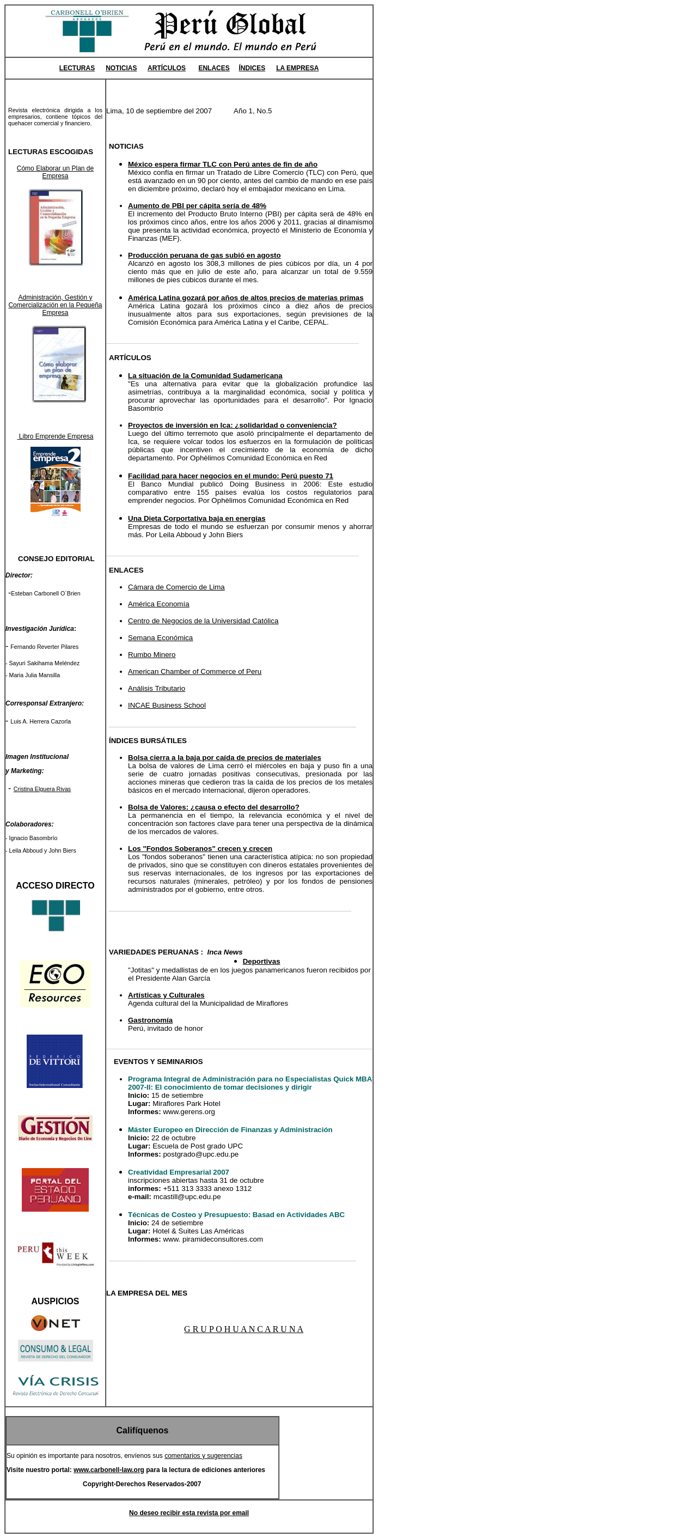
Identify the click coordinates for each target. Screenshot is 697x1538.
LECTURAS (77, 68)
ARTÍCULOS (167, 68)
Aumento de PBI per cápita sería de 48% (197, 206)
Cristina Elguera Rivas (42, 789)
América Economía (158, 604)
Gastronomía (150, 1020)
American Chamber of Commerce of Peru (194, 671)
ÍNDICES (252, 68)
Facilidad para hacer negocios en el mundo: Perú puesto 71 (230, 476)
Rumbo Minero (151, 655)
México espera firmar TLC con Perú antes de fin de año (222, 164)
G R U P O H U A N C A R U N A (243, 1329)
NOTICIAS (121, 68)
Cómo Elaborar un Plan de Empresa (55, 172)
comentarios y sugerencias (203, 1456)
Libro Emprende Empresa (55, 436)
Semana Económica (160, 638)
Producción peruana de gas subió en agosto (204, 255)
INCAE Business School (167, 705)
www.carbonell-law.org (109, 1470)
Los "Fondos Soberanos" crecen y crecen (200, 848)
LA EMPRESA (297, 68)
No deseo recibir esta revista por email (189, 1513)
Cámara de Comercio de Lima (176, 587)
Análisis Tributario (156, 688)
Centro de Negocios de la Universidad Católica (203, 621)
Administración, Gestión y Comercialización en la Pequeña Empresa (55, 305)
